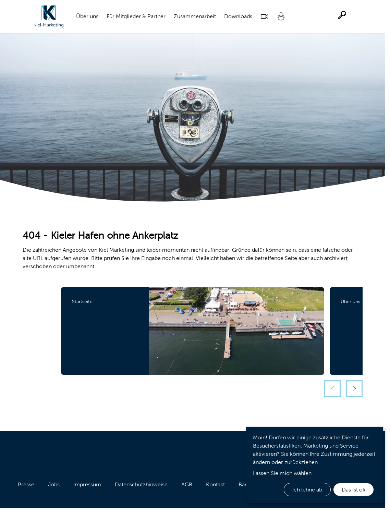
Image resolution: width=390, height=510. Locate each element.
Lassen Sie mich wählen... (284, 473)
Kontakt (215, 484)
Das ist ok (353, 490)
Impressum (87, 484)
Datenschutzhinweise (141, 484)
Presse (26, 484)
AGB (186, 484)
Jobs (54, 484)
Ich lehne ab (307, 490)
